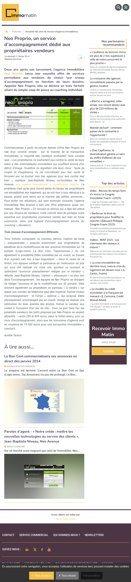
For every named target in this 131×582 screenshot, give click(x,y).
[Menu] (125, 7)
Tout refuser (67, 575)
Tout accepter (41, 575)
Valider (108, 351)
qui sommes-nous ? (66, 535)
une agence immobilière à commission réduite (47, 184)
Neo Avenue (13, 74)
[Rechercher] (118, 7)
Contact (8, 535)
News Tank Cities (66, 518)
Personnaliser (91, 575)
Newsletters (94, 535)
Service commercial (33, 535)
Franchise (17, 31)
